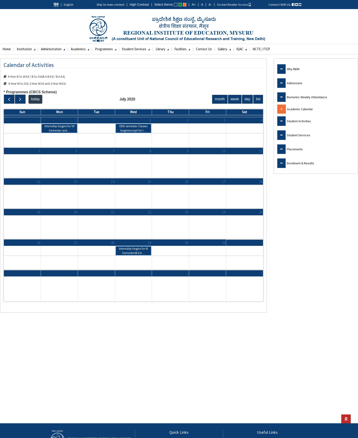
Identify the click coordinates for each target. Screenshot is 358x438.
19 (38, 212)
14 (112, 181)
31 (223, 242)
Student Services (136, 49)
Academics (80, 49)
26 (38, 242)
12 (38, 181)
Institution (26, 49)
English (68, 4)
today (35, 99)
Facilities (182, 49)
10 (223, 151)
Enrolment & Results (300, 163)
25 (261, 212)
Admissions (294, 83)
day (247, 99)
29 (75, 120)
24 (223, 212)
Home (6, 49)
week (234, 99)
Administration (53, 49)
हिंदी (56, 4)
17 (223, 181)
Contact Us (204, 49)
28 (38, 120)
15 (149, 181)
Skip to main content (110, 4)
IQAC (241, 49)
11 (261, 151)
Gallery (224, 49)
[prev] (9, 99)
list (258, 99)
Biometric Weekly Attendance (307, 97)
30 (112, 120)
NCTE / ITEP (261, 49)
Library (162, 49)
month (220, 99)
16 (186, 181)
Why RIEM (293, 69)
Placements (295, 149)
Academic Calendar (300, 109)
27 (75, 242)
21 (112, 212)
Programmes (105, 49)
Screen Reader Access (234, 4)
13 (75, 181)
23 (186, 212)
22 (149, 212)
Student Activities (299, 121)
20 (75, 212)
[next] (20, 99)
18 (261, 181)
